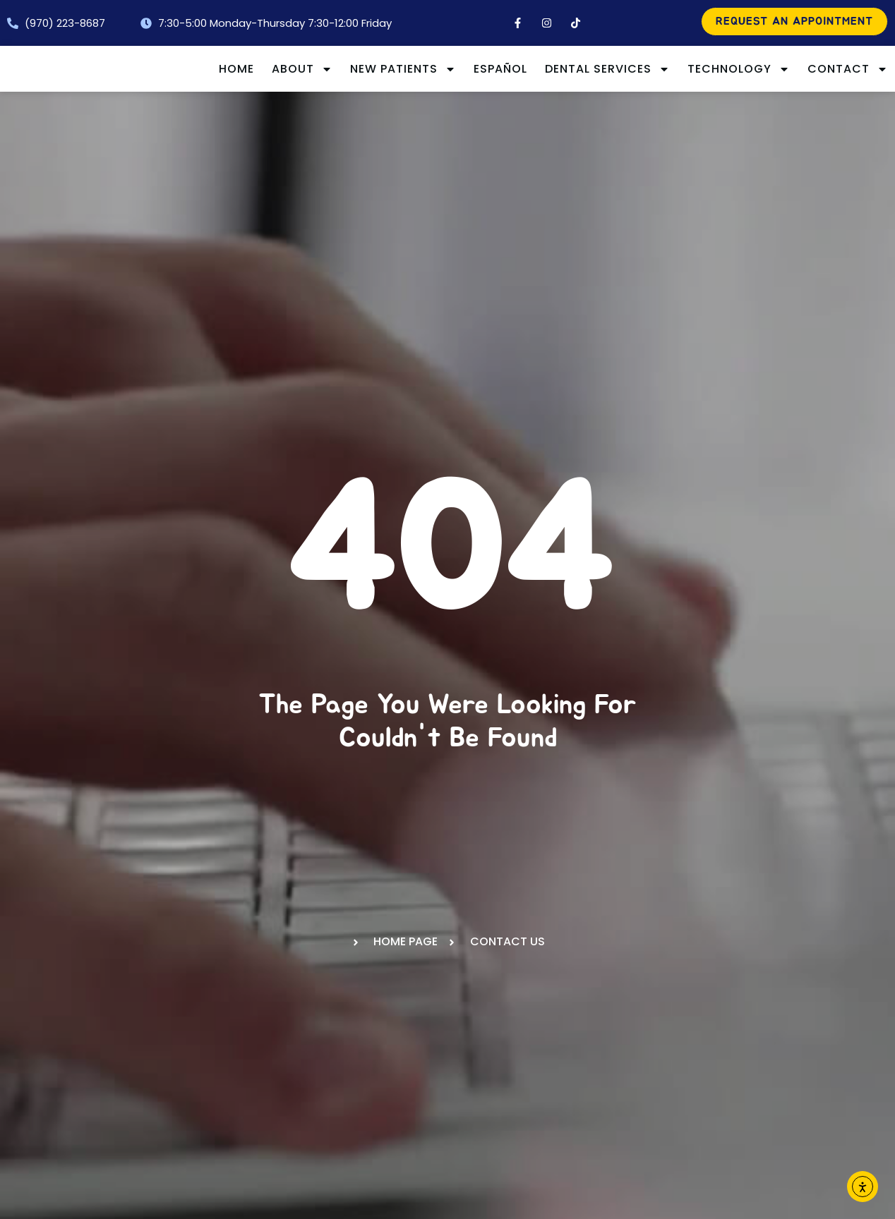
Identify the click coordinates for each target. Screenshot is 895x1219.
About (391, 70)
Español (590, 70)
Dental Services (697, 70)
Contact (847, 102)
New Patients (493, 70)
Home (326, 70)
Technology (828, 70)
